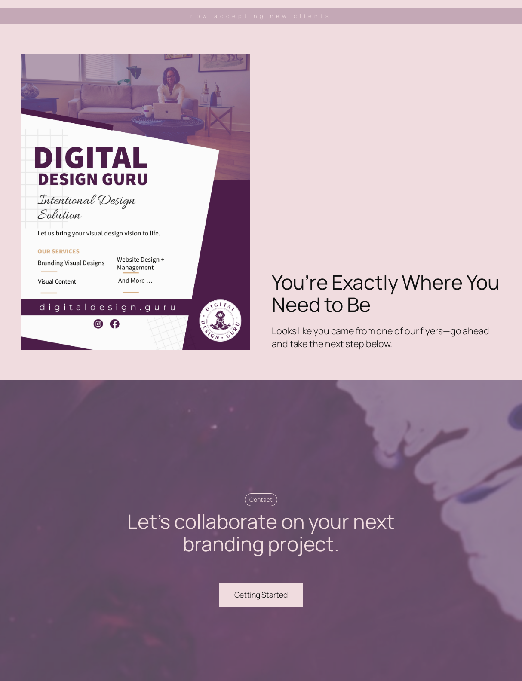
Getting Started (261, 594)
